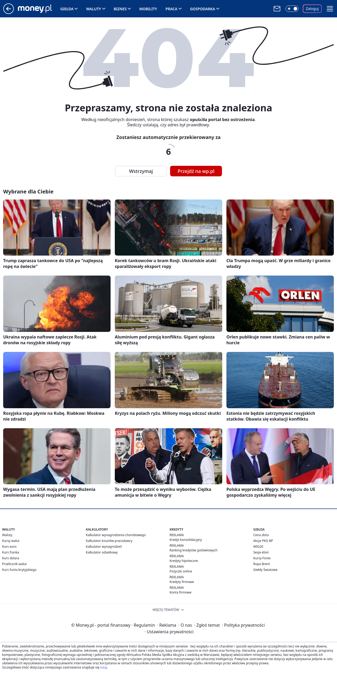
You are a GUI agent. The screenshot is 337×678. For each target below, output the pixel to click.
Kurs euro (9, 546)
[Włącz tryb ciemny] (292, 9)
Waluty (93, 8)
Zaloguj (312, 8)
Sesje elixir (261, 552)
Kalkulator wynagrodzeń (104, 546)
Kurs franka (10, 552)
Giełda (66, 8)
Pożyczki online (181, 571)
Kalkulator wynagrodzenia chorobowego (116, 535)
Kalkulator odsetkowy (102, 552)
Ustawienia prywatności (169, 632)
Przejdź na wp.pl (196, 171)
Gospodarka (202, 8)
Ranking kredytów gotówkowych (193, 550)
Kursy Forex (262, 558)
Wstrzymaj (141, 171)
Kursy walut (10, 541)
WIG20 (258, 546)
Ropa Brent (261, 564)
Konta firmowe (180, 592)
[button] (330, 8)
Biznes (120, 8)
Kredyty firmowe (182, 582)
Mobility (148, 8)
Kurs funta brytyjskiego (19, 569)
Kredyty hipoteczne (184, 561)
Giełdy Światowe (265, 569)
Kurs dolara (10, 558)
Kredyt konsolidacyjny (186, 539)
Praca (171, 8)
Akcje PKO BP (263, 541)
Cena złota (261, 535)
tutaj (103, 667)
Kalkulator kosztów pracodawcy (109, 541)
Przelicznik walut (14, 564)
